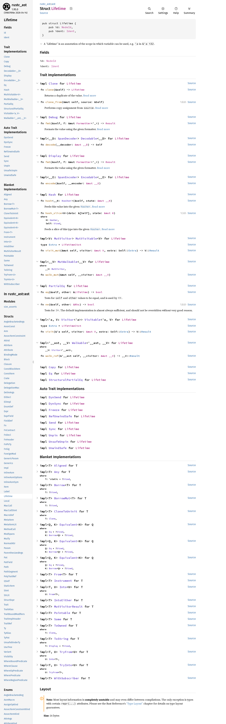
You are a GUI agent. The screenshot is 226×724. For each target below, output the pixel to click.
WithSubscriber (66, 678)
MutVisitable (86, 238)
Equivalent (68, 524)
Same (57, 619)
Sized (57, 223)
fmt (47, 123)
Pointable (62, 613)
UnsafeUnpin (58, 441)
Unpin (53, 435)
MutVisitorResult (68, 606)
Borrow (59, 485)
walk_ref (51, 355)
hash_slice (53, 213)
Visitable (92, 320)
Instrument (63, 581)
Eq (50, 373)
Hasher (66, 200)
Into (63, 587)
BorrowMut (62, 498)
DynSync (55, 403)
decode (50, 144)
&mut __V (102, 274)
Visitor (67, 320)
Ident (70, 31)
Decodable (89, 138)
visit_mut (52, 250)
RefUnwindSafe (60, 416)
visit (49, 331)
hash (48, 200)
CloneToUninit (65, 511)
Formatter (83, 123)
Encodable (89, 177)
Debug (53, 117)
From (57, 574)
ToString (61, 639)
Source (44, 12)
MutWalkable (67, 262)
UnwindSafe (58, 448)
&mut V (99, 250)
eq (47, 292)
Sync (52, 429)
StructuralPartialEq (66, 380)
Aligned (60, 465)
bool (99, 292)
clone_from (53, 102)
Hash (52, 194)
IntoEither (63, 600)
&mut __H (103, 200)
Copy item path (71, 8)
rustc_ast (19, 5)
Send (52, 422)
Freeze (54, 410)
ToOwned (60, 625)
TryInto (65, 665)
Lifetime (74, 83)
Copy (52, 367)
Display (55, 156)
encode (50, 183)
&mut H (109, 213)
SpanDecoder (67, 138)
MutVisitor (63, 238)
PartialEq (57, 286)
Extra (53, 244)
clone (49, 89)
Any (56, 472)
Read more (89, 95)
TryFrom (65, 652)
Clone (53, 83)
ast (53, 4)
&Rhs (76, 304)
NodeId (66, 27)
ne (47, 304)
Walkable (79, 343)
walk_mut (51, 274)
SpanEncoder (67, 177)
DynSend (55, 397)
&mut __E (92, 183)
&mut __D (81, 144)
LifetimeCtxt (71, 244)
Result (110, 123)
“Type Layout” (134, 703)
